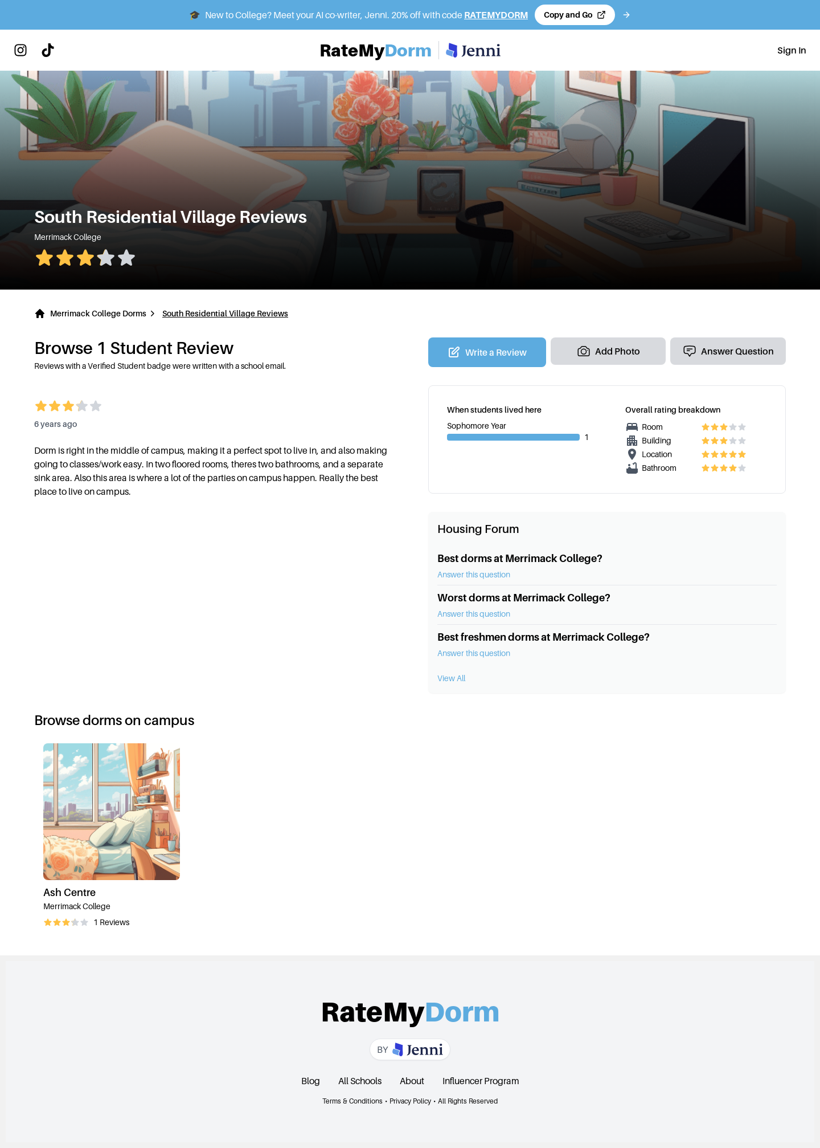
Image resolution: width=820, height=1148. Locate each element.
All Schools (360, 1080)
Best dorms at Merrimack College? (519, 558)
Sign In (791, 50)
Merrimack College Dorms (98, 313)
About (412, 1080)
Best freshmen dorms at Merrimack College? (543, 637)
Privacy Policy (410, 1101)
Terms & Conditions (352, 1101)
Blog (310, 1080)
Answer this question (473, 574)
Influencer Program (480, 1080)
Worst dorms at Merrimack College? (523, 598)
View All (451, 678)
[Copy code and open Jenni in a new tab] (575, 15)
